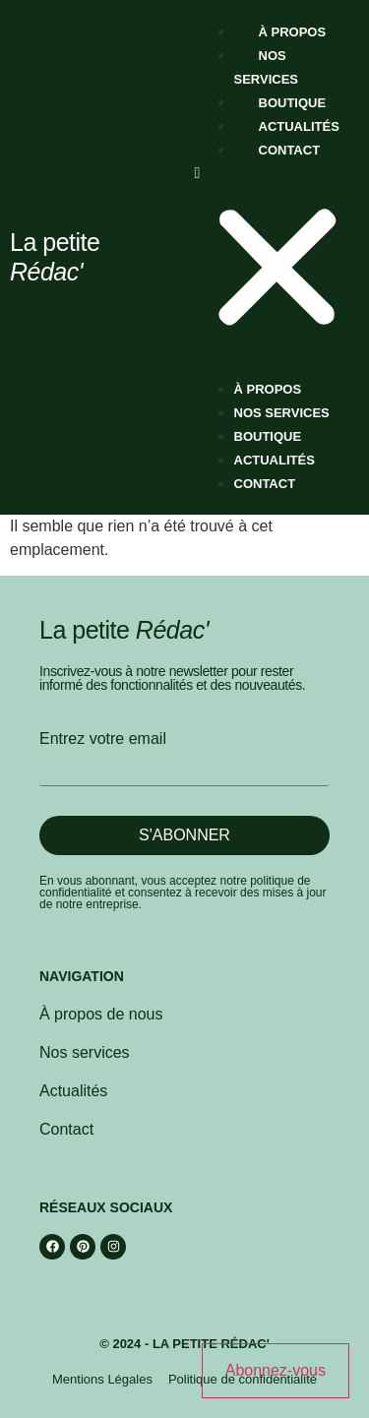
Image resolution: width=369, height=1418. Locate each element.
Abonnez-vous (275, 1370)
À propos (293, 32)
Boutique (293, 102)
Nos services (282, 412)
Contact (290, 150)
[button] (277, 259)
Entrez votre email (102, 739)
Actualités (299, 126)
